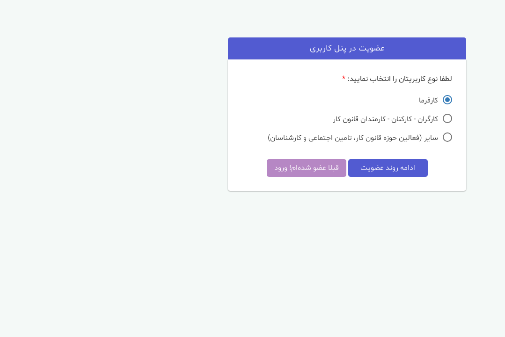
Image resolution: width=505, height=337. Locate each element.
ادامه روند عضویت (293, 168)
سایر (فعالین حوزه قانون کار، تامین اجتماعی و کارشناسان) (258, 137)
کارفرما (334, 99)
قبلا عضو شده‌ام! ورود (212, 168)
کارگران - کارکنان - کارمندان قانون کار (291, 118)
